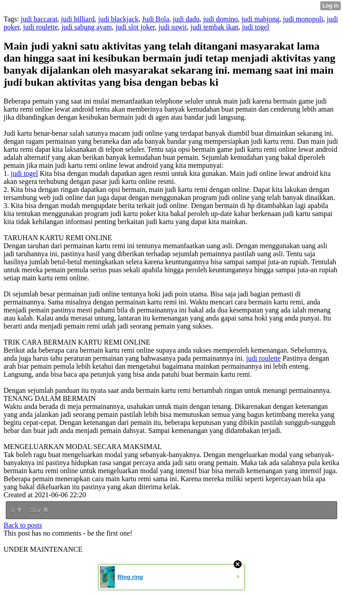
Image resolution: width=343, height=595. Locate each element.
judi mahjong (261, 19)
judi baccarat (39, 19)
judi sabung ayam (87, 27)
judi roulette (40, 27)
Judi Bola (155, 19)
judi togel (255, 27)
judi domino (220, 19)
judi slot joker (135, 27)
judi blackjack (118, 19)
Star (39, 510)
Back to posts (23, 525)
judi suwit (173, 27)
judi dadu (186, 19)
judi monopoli (303, 19)
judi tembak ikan (214, 27)
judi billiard (78, 19)
